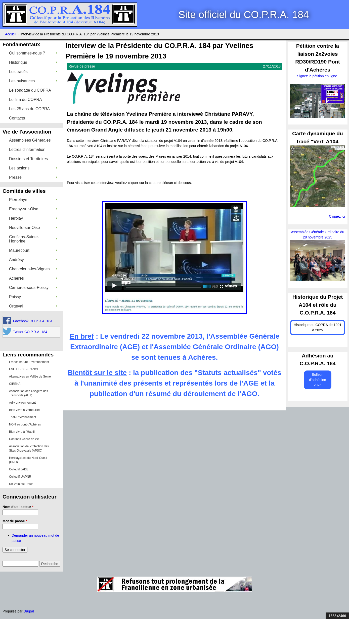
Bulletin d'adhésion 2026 (317, 380)
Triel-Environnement (22, 417)
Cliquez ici (337, 216)
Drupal (28, 611)
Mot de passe (15, 521)
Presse (33, 177)
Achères (33, 278)
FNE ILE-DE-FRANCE (24, 369)
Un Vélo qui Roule (21, 484)
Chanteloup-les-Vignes (33, 269)
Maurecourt (33, 250)
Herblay (33, 218)
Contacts (17, 118)
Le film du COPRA (25, 99)
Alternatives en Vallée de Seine (30, 376)
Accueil (10, 34)
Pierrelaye (33, 200)
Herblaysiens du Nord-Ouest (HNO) (28, 460)
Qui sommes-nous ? (33, 53)
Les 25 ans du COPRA (29, 109)
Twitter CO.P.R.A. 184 (30, 332)
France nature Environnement (29, 362)
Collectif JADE (18, 469)
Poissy (33, 297)
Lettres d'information (27, 149)
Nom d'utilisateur (18, 507)
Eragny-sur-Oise (33, 209)
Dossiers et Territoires (28, 159)
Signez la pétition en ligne (317, 76)
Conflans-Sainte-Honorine (33, 239)
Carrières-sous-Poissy (33, 287)
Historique (33, 62)
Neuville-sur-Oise (33, 227)
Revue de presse (81, 66)
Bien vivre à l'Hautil (22, 432)
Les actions (33, 168)
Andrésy (33, 260)
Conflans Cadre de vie (24, 439)
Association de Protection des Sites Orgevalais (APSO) (29, 448)
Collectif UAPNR (20, 476)
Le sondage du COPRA (30, 90)
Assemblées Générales (30, 140)
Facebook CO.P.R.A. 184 (32, 321)
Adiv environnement (22, 402)
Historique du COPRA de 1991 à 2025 (317, 327)
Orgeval (33, 306)
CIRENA (14, 384)
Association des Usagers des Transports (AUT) (28, 393)
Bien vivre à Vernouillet (24, 410)
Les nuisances (33, 81)
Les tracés (33, 72)
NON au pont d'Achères (25, 424)
